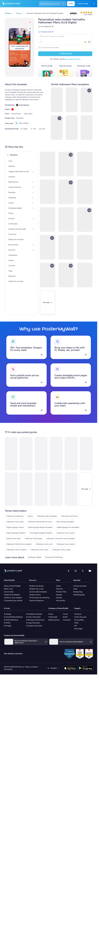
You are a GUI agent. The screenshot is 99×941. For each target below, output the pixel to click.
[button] (29, 22)
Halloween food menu (69, 516)
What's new (8, 589)
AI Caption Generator (34, 626)
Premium (59, 589)
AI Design (7, 614)
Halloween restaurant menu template (60, 538)
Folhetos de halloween (15, 516)
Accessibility (79, 620)
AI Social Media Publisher (13, 617)
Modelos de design (36, 586)
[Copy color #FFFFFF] (16, 109)
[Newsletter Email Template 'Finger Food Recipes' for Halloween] (71, 453)
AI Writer (7, 623)
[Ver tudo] (47, 302)
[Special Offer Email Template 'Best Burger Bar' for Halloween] (26, 489)
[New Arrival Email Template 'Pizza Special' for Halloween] (26, 453)
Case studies (9, 592)
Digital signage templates (16, 533)
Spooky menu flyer (13, 538)
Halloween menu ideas (15, 522)
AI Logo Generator (33, 623)
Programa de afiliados (12, 595)
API (75, 626)
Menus (30, 516)
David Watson (24, 105)
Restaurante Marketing (54, 557)
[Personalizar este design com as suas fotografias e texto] (19, 47)
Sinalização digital (34, 557)
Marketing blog (79, 595)
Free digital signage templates (41, 533)
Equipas (59, 595)
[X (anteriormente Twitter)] (82, 570)
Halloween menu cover (39, 550)
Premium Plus (61, 592)
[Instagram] (75, 570)
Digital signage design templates (40, 527)
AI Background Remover (35, 620)
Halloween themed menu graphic (19, 544)
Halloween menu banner (66, 544)
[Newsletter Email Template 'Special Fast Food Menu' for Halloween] (56, 453)
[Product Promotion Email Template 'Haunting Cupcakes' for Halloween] (56, 489)
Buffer (65, 617)
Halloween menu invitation (16, 550)
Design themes (35, 595)
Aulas (75, 589)
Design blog (77, 592)
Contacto (77, 614)
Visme (65, 614)
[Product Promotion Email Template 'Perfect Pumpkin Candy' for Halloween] (71, 489)
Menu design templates (65, 522)
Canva (50, 614)
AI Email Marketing (11, 620)
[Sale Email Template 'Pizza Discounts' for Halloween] (11, 489)
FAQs (76, 623)
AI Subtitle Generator (34, 614)
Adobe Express (54, 620)
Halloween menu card (44, 544)
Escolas (59, 598)
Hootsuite (67, 620)
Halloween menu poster (65, 533)
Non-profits (60, 601)
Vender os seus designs (13, 598)
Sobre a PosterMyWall (12, 586)
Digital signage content (15, 527)
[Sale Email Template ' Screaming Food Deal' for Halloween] (11, 453)
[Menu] (93, 3)
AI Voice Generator (33, 617)
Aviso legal (78, 629)
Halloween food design (33, 538)
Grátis (58, 586)
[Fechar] (86, 489)
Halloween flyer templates (47, 516)
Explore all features (36, 601)
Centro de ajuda (80, 617)
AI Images (7, 626)
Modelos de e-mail (36, 589)
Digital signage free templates (68, 527)
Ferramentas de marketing (39, 598)
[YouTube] (89, 570)
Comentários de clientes (13, 601)
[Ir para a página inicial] (10, 3)
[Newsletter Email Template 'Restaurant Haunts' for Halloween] (41, 489)
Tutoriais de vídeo (79, 586)
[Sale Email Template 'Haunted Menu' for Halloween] (86, 453)
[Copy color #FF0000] (12, 109)
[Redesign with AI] (65, 37)
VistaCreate (52, 617)
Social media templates (38, 592)
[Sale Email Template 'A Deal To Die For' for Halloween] (41, 453)
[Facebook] (68, 570)
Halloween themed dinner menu (40, 522)
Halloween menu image (61, 550)
